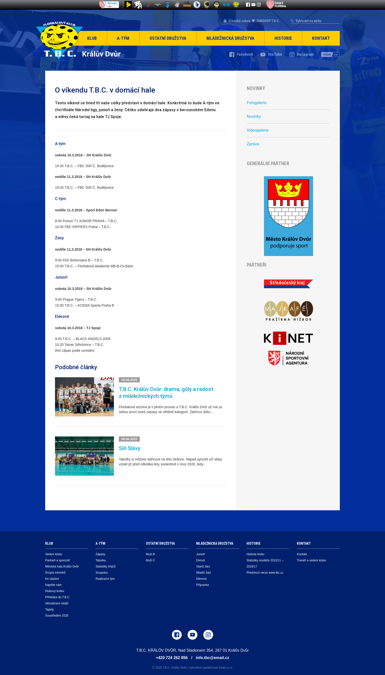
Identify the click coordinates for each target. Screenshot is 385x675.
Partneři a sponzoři (57, 560)
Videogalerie (258, 130)
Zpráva (253, 144)
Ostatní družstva (168, 38)
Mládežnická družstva (230, 38)
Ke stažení (52, 578)
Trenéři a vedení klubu (311, 560)
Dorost (200, 560)
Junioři (200, 554)
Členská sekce (239, 21)
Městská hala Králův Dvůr (62, 566)
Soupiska (102, 572)
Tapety (49, 609)
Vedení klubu (53, 554)
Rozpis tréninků (55, 572)
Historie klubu (255, 554)
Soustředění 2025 (57, 615)
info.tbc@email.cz (212, 658)
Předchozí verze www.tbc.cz (265, 572)
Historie (283, 38)
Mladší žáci (203, 572)
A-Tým (123, 38)
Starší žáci (203, 566)
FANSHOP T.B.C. (268, 21)
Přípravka (202, 585)
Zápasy (100, 554)
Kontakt (321, 38)
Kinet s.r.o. (226, 667)
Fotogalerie (256, 103)
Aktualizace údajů (56, 603)
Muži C (150, 560)
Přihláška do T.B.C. (57, 597)
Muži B (150, 554)
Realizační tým (105, 578)
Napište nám (53, 585)
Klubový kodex (54, 591)
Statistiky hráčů (105, 566)
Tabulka (101, 560)
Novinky (254, 116)
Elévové (201, 578)
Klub (92, 38)
